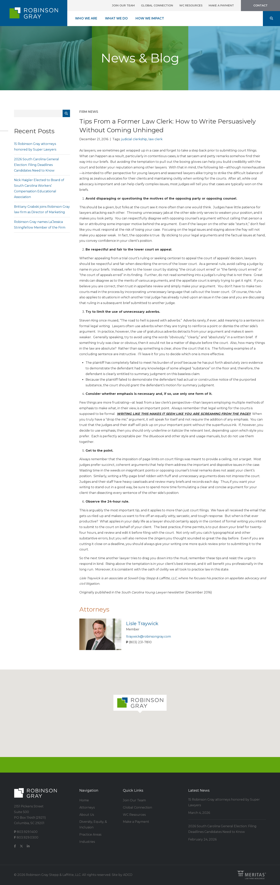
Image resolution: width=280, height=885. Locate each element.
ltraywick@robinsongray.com (148, 636)
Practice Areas (90, 834)
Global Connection (157, 5)
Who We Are (86, 18)
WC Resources (190, 5)
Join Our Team (123, 5)
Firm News (88, 112)
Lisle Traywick (142, 623)
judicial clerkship (134, 139)
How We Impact (150, 18)
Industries (87, 842)
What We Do (116, 18)
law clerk (155, 139)
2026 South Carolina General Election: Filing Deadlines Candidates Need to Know (36, 164)
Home (84, 800)
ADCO (127, 875)
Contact (260, 5)
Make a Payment (221, 5)
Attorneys (87, 807)
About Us (86, 815)
